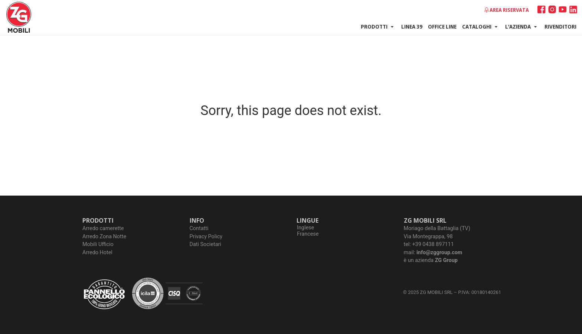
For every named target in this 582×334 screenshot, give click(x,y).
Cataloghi (481, 27)
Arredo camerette (103, 228)
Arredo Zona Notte (104, 236)
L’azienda (522, 27)
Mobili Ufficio (98, 244)
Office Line (442, 26)
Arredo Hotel (97, 252)
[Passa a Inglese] (307, 228)
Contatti (199, 228)
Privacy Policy (206, 236)
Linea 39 (411, 26)
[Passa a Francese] (307, 234)
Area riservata (509, 9)
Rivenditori (560, 26)
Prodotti (378, 27)
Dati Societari (205, 244)
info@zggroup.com (439, 252)
